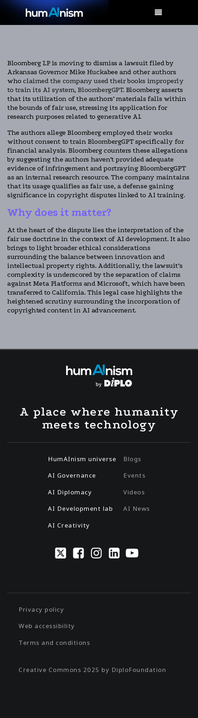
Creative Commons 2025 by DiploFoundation (92, 670)
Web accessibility (47, 626)
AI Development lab (80, 508)
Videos (134, 492)
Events (134, 475)
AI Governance (72, 475)
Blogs (132, 459)
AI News (136, 508)
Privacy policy (41, 609)
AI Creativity (69, 525)
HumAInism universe (82, 459)
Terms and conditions (54, 642)
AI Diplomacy (70, 492)
